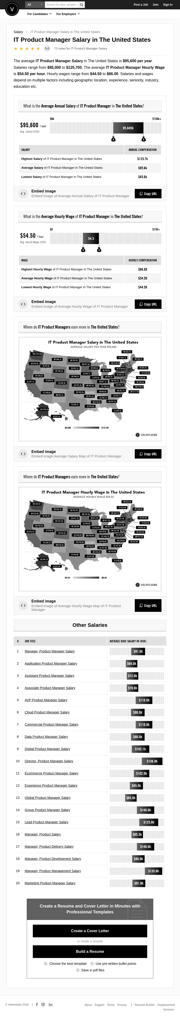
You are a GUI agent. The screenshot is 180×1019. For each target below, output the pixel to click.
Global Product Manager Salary (48, 798)
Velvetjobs (12, 9)
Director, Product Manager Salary (49, 761)
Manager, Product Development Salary (53, 859)
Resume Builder (145, 1005)
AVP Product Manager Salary (46, 700)
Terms (111, 1005)
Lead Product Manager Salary (46, 822)
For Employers (68, 14)
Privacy (122, 1005)
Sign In (167, 4)
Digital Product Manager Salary (47, 749)
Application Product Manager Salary (51, 663)
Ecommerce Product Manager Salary (52, 773)
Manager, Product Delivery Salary (49, 846)
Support (99, 1005)
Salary (18, 32)
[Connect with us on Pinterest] (43, 1004)
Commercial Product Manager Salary (52, 724)
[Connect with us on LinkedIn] (51, 1004)
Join (155, 4)
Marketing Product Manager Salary (50, 883)
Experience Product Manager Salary (51, 785)
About (88, 1005)
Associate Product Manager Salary (50, 688)
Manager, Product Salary (43, 834)
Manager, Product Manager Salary (50, 651)
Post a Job (141, 4)
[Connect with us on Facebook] (37, 1004)
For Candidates (39, 14)
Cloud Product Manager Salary (47, 712)
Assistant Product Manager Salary (50, 676)
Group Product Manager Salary (47, 810)
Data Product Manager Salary (46, 737)
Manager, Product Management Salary (53, 871)
